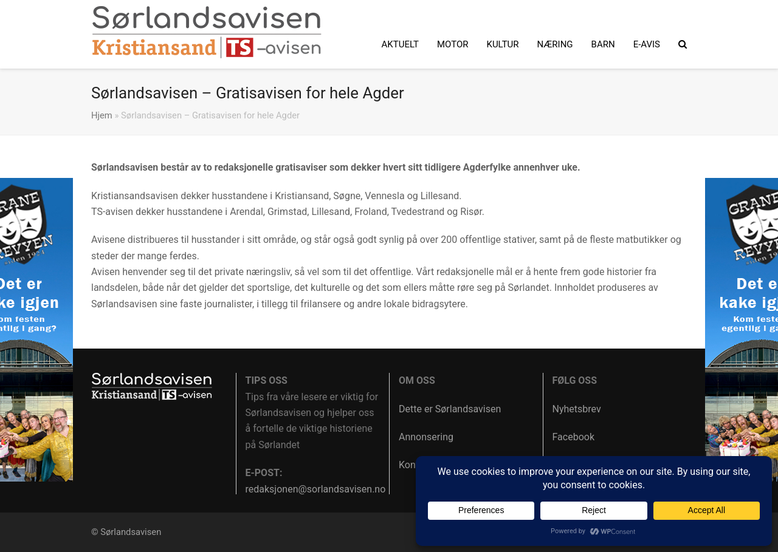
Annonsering (426, 437)
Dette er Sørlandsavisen (450, 409)
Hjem (101, 115)
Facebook (573, 437)
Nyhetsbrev (577, 409)
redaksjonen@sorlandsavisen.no (316, 489)
